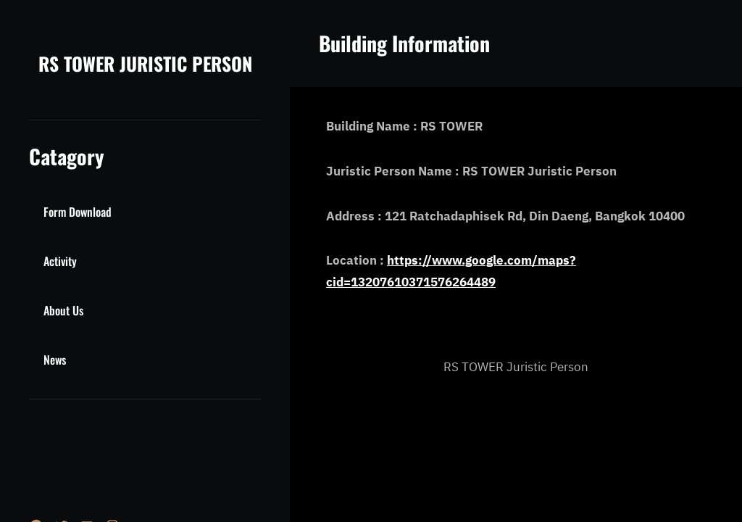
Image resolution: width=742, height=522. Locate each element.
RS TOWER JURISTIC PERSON (145, 63)
